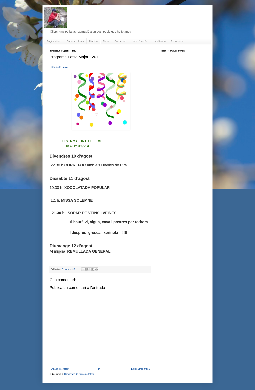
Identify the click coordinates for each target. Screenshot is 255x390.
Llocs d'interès (139, 41)
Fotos (106, 41)
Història (93, 41)
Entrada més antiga (140, 369)
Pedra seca (177, 41)
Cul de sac (120, 41)
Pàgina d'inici (54, 41)
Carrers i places (75, 41)
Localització (159, 41)
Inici (100, 369)
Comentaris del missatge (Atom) (79, 374)
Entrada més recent (59, 369)
